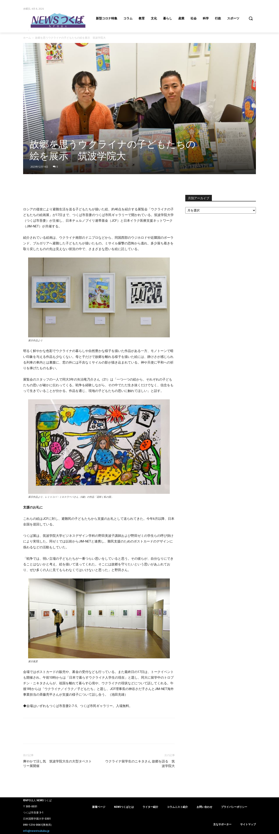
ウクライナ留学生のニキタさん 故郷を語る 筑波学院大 (140, 763)
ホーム (27, 37)
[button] (250, 18)
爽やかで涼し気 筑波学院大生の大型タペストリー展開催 (57, 763)
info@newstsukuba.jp (36, 830)
